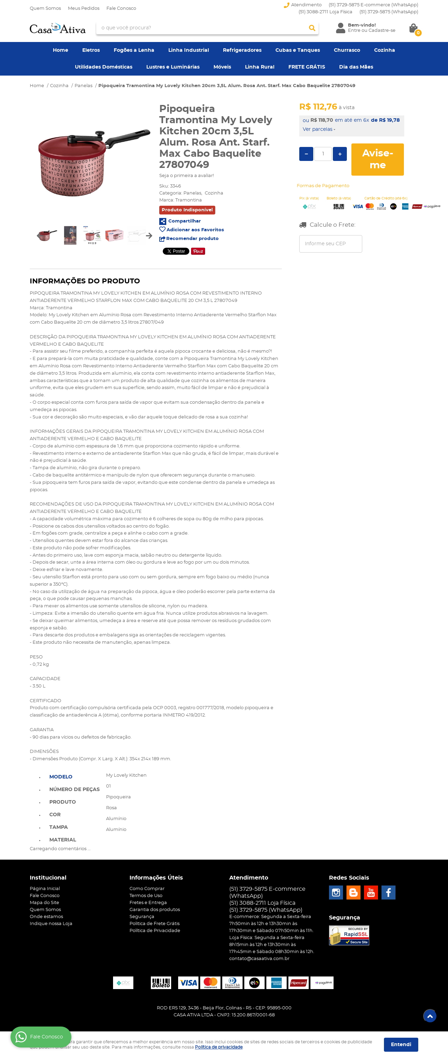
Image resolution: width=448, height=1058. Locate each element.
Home (60, 50)
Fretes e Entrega (148, 903)
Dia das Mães (356, 67)
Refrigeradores (242, 50)
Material (62, 840)
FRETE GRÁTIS (306, 67)
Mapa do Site (44, 903)
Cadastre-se (382, 30)
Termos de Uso (146, 896)
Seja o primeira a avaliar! (186, 176)
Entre (354, 30)
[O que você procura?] (312, 28)
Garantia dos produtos (155, 910)
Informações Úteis (156, 878)
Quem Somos (45, 8)
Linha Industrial (188, 50)
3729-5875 (388, 12)
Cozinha (384, 50)
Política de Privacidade (155, 931)
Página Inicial (45, 889)
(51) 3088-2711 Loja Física (325, 12)
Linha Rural (259, 67)
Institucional (48, 878)
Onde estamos (46, 917)
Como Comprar (147, 889)
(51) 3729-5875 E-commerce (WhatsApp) (373, 5)
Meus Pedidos (83, 8)
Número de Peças (74, 789)
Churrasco (347, 50)
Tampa (58, 827)
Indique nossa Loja (51, 924)
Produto (62, 802)
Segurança (142, 917)
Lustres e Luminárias (173, 67)
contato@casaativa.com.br (259, 959)
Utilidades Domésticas (103, 67)
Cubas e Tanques (297, 50)
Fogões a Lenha (134, 50)
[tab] (74, 776)
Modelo (60, 777)
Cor (55, 814)
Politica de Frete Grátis (155, 924)
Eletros (91, 50)
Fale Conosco (121, 8)
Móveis (222, 67)
